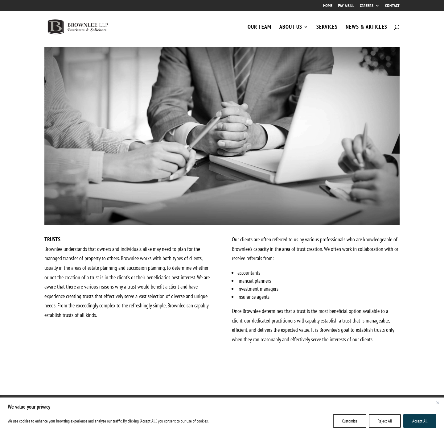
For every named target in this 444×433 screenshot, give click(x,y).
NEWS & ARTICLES (366, 27)
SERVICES (327, 27)
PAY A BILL (346, 5)
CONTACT (392, 5)
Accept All (419, 421)
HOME (327, 5)
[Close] (437, 402)
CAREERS (366, 5)
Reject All (385, 421)
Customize (349, 421)
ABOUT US (290, 27)
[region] (222, 415)
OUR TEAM (259, 27)
